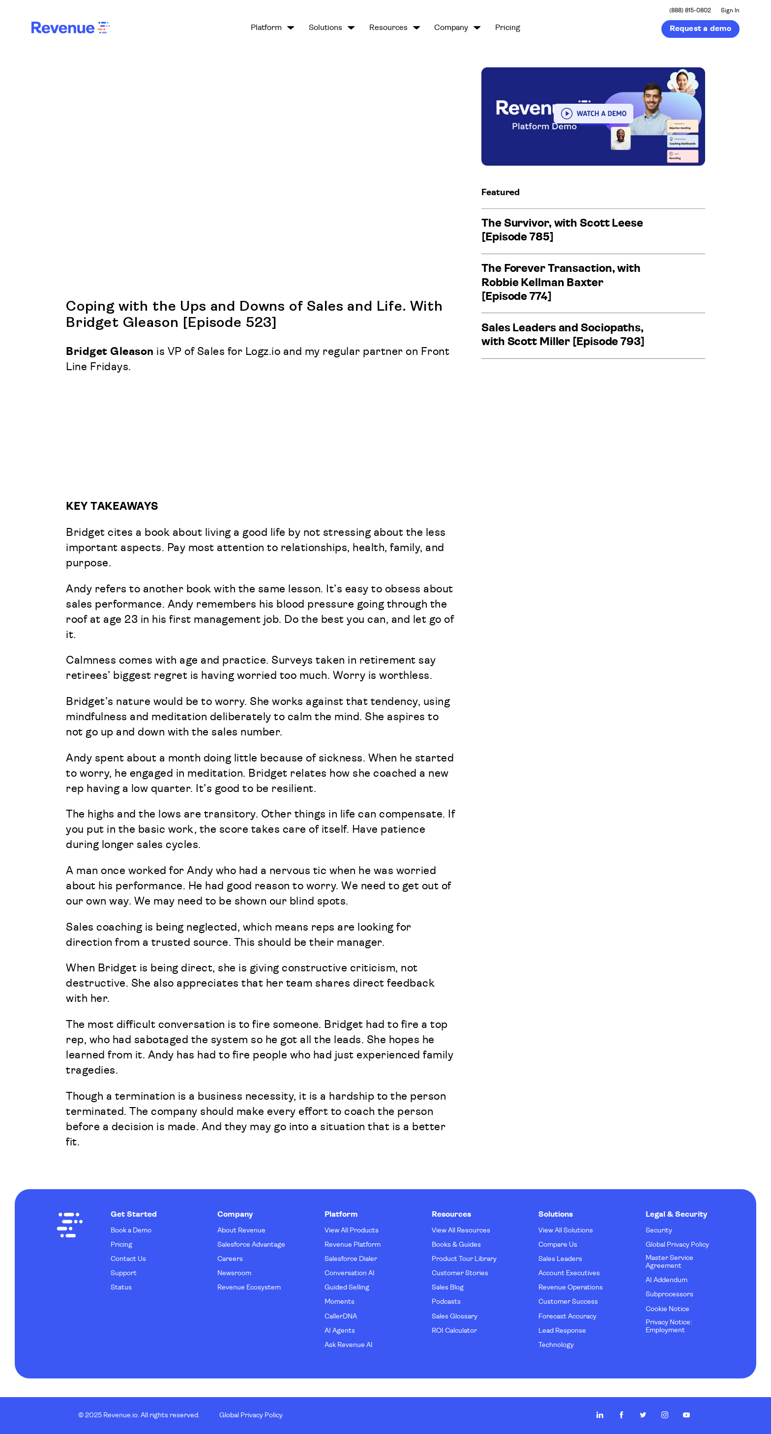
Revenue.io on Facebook (621, 1414)
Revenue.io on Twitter (643, 1414)
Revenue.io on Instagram (664, 1414)
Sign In (730, 11)
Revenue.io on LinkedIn (599, 1414)
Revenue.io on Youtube (686, 1414)
